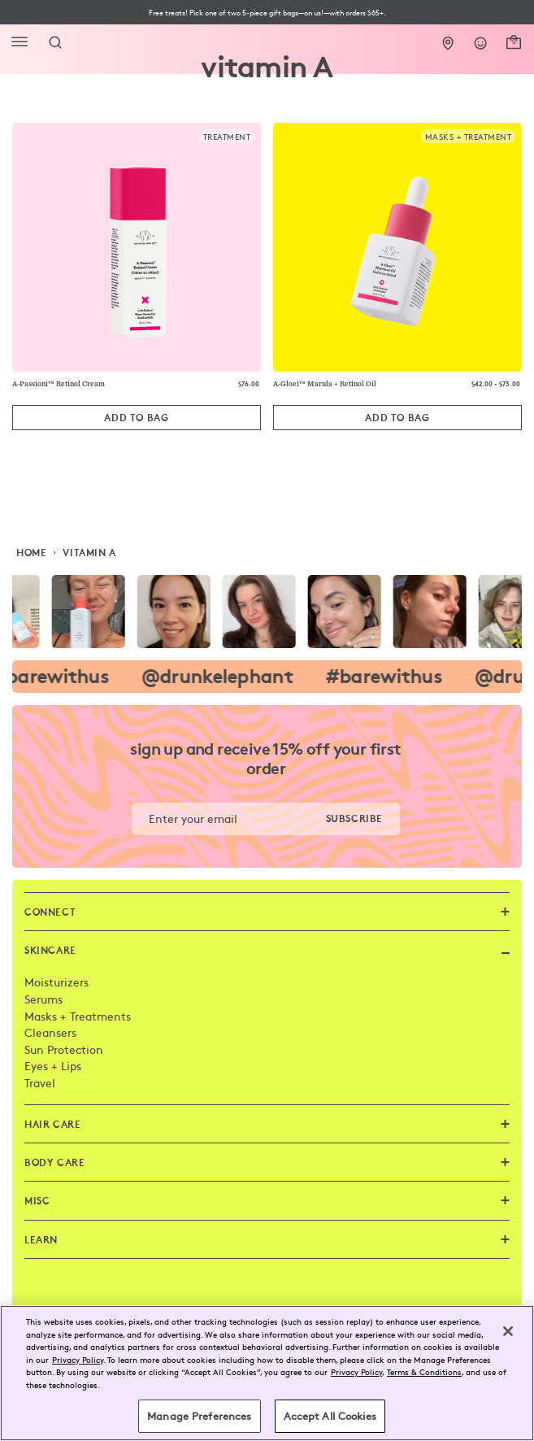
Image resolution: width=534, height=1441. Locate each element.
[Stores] (448, 39)
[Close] (508, 1331)
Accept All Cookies (330, 1415)
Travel (39, 1082)
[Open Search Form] (55, 42)
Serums (43, 998)
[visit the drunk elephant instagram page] (267, 611)
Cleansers (50, 1032)
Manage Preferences (199, 1415)
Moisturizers (56, 981)
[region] (267, 1373)
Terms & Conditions (424, 1371)
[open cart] (514, 40)
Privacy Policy (77, 1359)
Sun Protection (63, 1049)
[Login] (480, 39)
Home (31, 552)
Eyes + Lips (52, 1065)
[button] (267, 13)
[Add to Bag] (136, 417)
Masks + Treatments (77, 1016)
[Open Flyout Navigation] (23, 42)
